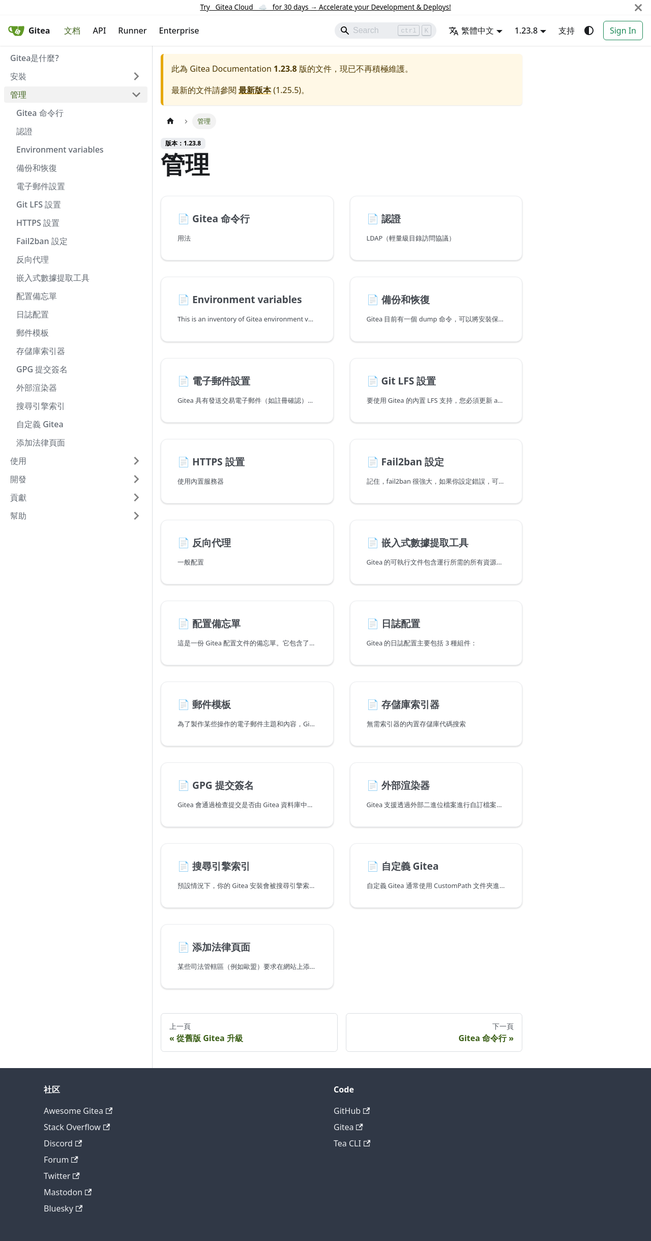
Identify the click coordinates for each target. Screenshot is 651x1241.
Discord (63, 1143)
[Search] (385, 30)
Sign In (623, 30)
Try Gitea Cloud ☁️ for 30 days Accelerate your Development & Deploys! (325, 7)
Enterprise (179, 30)
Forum (61, 1159)
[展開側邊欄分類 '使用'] (136, 461)
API (99, 30)
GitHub (352, 1110)
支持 (566, 30)
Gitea (348, 1127)
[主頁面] (170, 121)
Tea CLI (352, 1143)
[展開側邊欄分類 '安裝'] (136, 76)
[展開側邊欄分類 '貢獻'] (136, 497)
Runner (132, 30)
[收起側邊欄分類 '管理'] (136, 94)
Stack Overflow (77, 1127)
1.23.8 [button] (526, 30)
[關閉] (638, 7)
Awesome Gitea (78, 1110)
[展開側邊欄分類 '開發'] (136, 479)
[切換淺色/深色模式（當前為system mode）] (589, 30)
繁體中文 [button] (471, 30)
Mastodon (68, 1192)
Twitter (62, 1175)
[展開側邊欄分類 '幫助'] (136, 516)
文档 (72, 30)
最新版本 (255, 90)
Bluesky (63, 1208)
